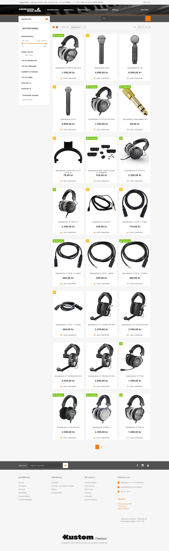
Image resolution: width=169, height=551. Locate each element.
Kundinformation (91, 482)
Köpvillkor (55, 482)
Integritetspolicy (24, 496)
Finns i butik (27, 52)
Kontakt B (26, 88)
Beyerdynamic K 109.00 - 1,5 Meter (134, 273)
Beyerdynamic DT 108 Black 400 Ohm (68, 376)
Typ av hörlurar (28, 66)
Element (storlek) (29, 72)
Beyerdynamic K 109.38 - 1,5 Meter (134, 222)
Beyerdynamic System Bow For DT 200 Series (68, 171)
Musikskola (22, 493)
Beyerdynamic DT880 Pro (101, 427)
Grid (54, 27)
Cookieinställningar (25, 500)
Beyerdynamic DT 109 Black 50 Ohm (135, 325)
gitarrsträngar (27, 100)
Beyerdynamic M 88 (101, 68)
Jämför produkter (91, 500)
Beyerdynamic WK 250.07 (101, 222)
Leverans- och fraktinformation (63, 486)
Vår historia (22, 486)
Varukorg (88, 493)
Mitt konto (147, 2)
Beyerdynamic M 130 (134, 68)
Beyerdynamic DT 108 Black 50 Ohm (101, 376)
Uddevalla (126, 87)
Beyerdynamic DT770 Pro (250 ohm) (101, 119)
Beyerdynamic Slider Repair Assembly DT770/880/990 (101, 171)
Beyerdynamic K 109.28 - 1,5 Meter (68, 273)
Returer (54, 489)
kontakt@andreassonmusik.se (131, 487)
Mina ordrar (89, 489)
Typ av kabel (27, 77)
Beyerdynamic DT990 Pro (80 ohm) (68, 68)
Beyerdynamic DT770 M (135, 376)
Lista (57, 27)
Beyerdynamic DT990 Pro (135, 427)
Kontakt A (26, 83)
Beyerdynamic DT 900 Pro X (68, 222)
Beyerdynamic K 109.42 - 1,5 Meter (68, 325)
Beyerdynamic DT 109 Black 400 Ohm (101, 325)
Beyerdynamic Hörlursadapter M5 (135, 119)
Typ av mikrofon (29, 60)
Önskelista (88, 496)
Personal (21, 489)
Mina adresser (90, 486)
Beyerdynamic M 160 (68, 119)
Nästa (106, 447)
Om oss (21, 482)
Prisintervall (27, 36)
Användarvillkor (57, 493)
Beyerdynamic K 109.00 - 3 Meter (101, 273)
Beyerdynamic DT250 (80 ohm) (68, 427)
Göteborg (59, 36)
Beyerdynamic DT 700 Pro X (135, 170)
